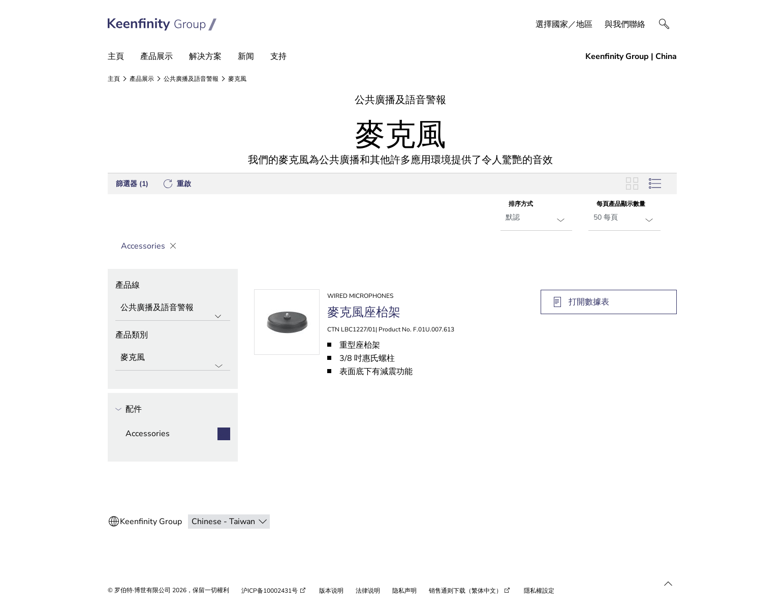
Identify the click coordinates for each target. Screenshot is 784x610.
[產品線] (172, 308)
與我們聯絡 (625, 24)
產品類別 (131, 335)
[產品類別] (172, 358)
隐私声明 (404, 591)
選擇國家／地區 (564, 24)
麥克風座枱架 (363, 312)
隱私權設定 (539, 591)
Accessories (145, 246)
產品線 (127, 285)
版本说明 (331, 591)
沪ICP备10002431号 (269, 591)
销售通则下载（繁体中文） (465, 591)
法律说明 (368, 591)
